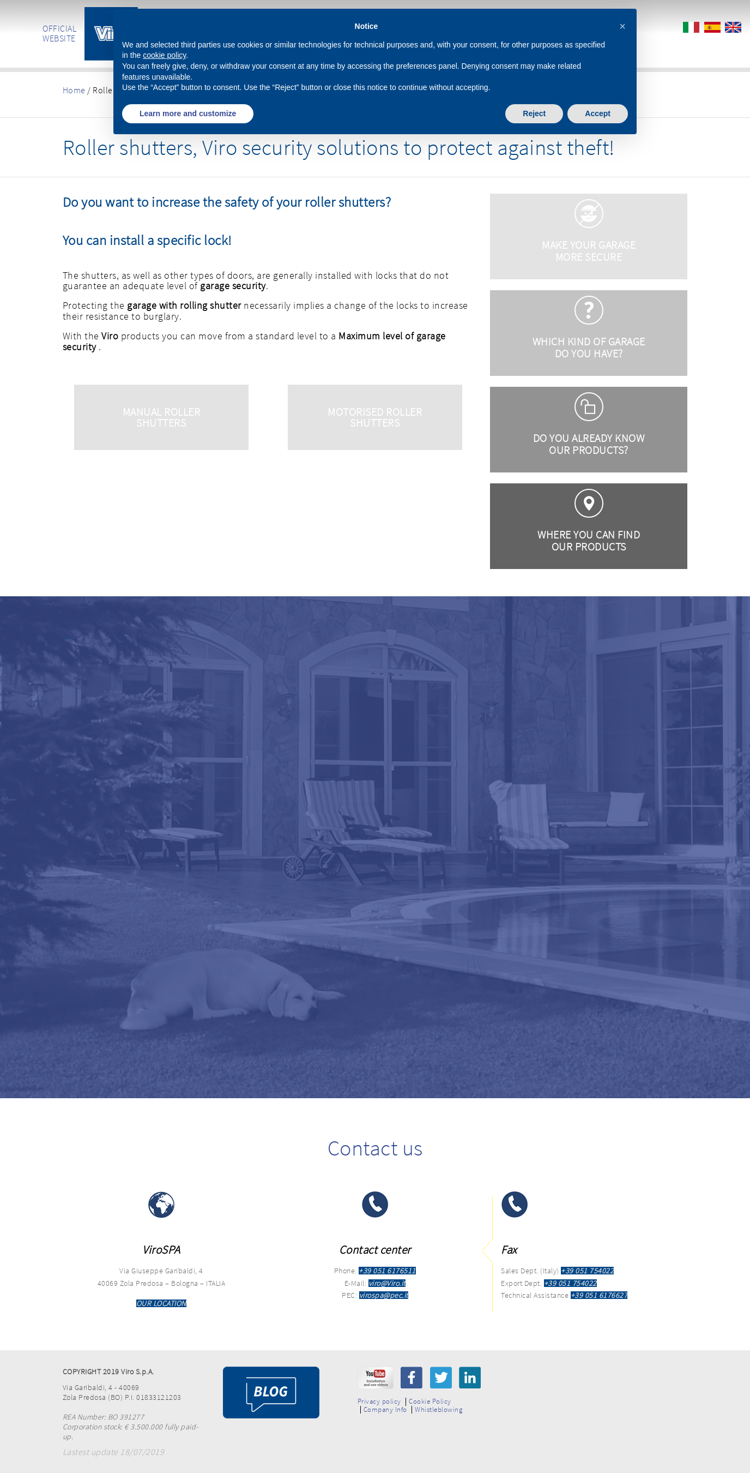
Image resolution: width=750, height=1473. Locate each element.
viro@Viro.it (387, 1283)
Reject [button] (534, 113)
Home (74, 90)
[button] (622, 26)
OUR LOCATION (161, 1303)
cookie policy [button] (164, 55)
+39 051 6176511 (387, 1270)
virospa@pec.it (383, 1295)
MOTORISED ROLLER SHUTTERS (375, 417)
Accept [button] (597, 113)
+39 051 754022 (587, 1270)
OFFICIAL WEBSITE (59, 33)
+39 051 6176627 (599, 1295)
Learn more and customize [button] (188, 113)
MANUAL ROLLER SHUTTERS (162, 417)
